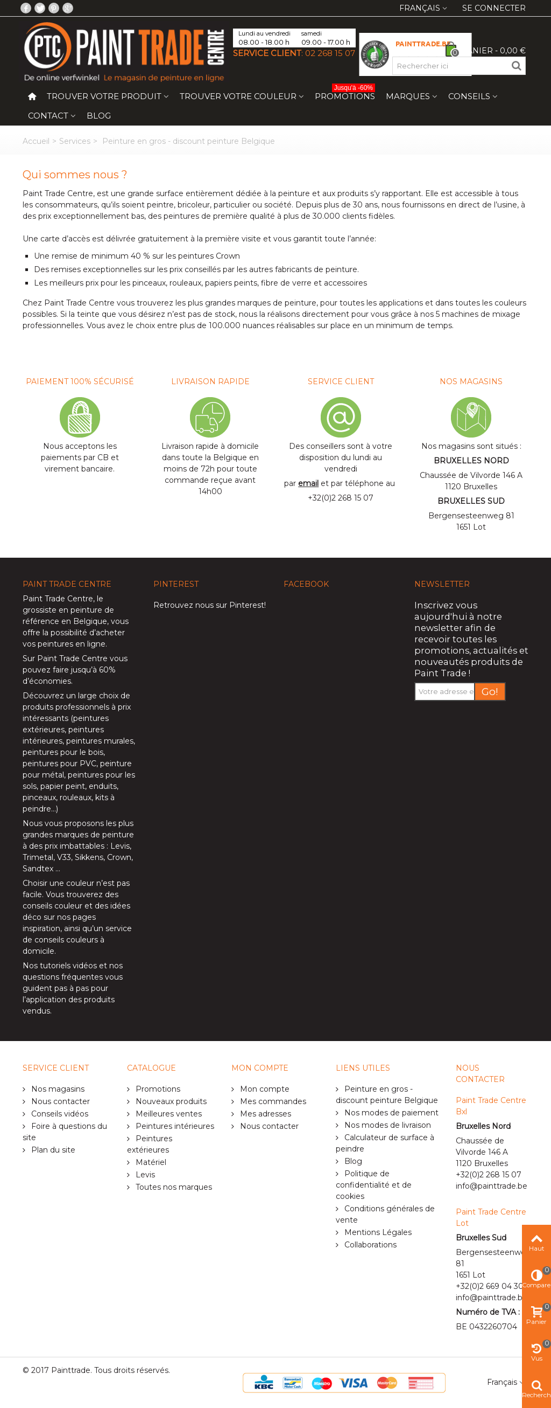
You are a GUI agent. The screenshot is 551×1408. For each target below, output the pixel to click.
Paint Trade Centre (58, 599)
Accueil (36, 141)
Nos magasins (56, 1089)
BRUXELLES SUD (471, 501)
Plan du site (52, 1150)
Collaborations (369, 1245)
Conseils (469, 96)
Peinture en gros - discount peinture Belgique (387, 1094)
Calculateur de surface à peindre (385, 1143)
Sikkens (89, 857)
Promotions (345, 94)
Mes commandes (272, 1101)
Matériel (149, 1162)
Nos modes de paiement (390, 1113)
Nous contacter (59, 1101)
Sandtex (38, 868)
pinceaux (39, 797)
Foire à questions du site (65, 1131)
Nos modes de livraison (386, 1125)
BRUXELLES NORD (471, 461)
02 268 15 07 (330, 53)
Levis (120, 846)
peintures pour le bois (63, 752)
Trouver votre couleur (238, 96)
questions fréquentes (63, 977)
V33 (64, 857)
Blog (99, 115)
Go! (490, 691)
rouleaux (75, 797)
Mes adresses (264, 1114)
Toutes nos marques (172, 1187)
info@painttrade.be (491, 1186)
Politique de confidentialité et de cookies (374, 1185)
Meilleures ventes (167, 1114)
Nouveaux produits (170, 1101)
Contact (48, 115)
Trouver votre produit (104, 96)
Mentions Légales (377, 1232)
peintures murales (99, 741)
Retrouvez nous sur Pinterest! (209, 605)
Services (74, 141)
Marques (408, 96)
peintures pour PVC (59, 763)
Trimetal (38, 857)
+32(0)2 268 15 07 (340, 498)
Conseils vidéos (58, 1114)
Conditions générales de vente (385, 1214)
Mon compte (263, 1089)
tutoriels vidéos (68, 965)
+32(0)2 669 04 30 (490, 1286)
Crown (119, 857)
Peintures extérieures (149, 1144)
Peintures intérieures (173, 1126)
